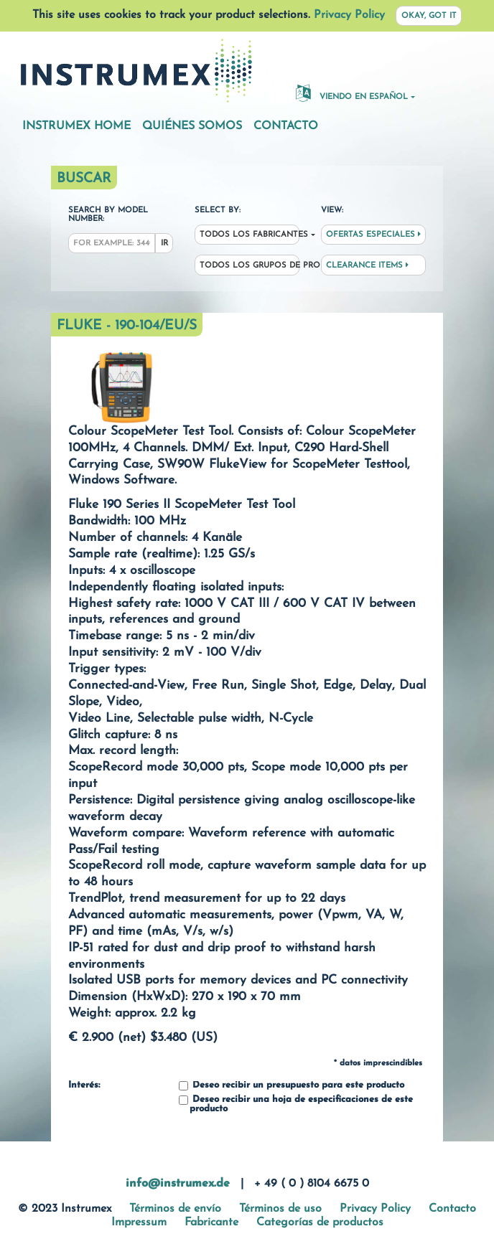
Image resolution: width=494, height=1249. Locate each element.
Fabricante (211, 1222)
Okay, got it (429, 16)
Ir (164, 244)
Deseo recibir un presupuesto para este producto (291, 1085)
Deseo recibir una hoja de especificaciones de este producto (296, 1104)
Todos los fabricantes (249, 235)
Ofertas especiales (373, 234)
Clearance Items (367, 265)
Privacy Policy (349, 15)
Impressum (139, 1222)
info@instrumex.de (178, 1183)
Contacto (285, 126)
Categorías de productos (319, 1222)
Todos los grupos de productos (249, 266)
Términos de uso (280, 1209)
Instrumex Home (76, 126)
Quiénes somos (192, 126)
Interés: (84, 1085)
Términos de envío (175, 1209)
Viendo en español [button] (352, 92)
